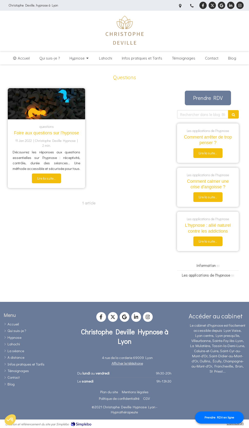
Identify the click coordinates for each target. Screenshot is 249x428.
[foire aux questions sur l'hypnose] (46, 103)
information (206, 265)
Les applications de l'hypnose (206, 275)
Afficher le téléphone (127, 363)
